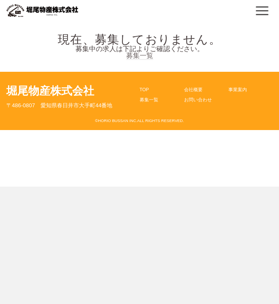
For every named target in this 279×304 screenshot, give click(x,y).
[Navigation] (262, 10)
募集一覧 (139, 55)
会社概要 (193, 89)
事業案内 (237, 89)
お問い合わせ (198, 99)
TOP (144, 89)
